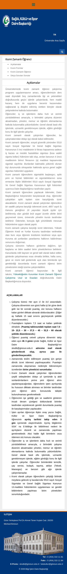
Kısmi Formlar (17, 68)
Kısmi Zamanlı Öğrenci (21, 72)
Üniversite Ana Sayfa (55, 40)
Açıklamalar (16, 64)
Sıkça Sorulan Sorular (20, 75)
